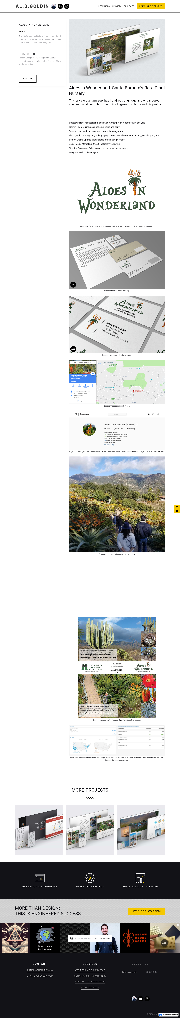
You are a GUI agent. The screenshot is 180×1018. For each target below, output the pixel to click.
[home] (32, 6)
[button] (177, 509)
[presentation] (140, 981)
